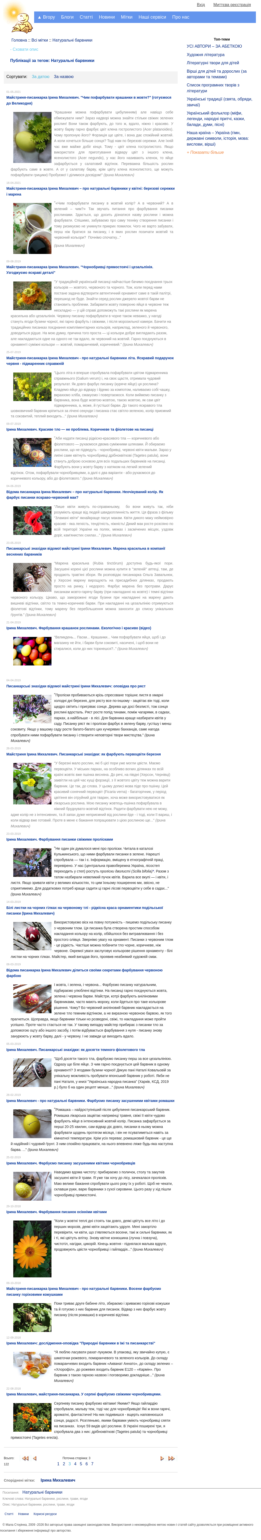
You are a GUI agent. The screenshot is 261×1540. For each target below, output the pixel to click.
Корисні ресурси (45, 1514)
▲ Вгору (46, 17)
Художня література (206, 55)
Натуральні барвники (42, 1492)
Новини (107, 17)
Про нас (180, 17)
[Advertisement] (210, 242)
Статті (86, 17)
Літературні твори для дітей (213, 63)
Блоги (67, 17)
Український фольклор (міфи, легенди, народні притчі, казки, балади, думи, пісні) (216, 119)
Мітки (127, 17)
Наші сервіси (152, 17)
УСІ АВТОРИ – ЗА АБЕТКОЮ (214, 46)
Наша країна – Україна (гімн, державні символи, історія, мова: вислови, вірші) (218, 138)
